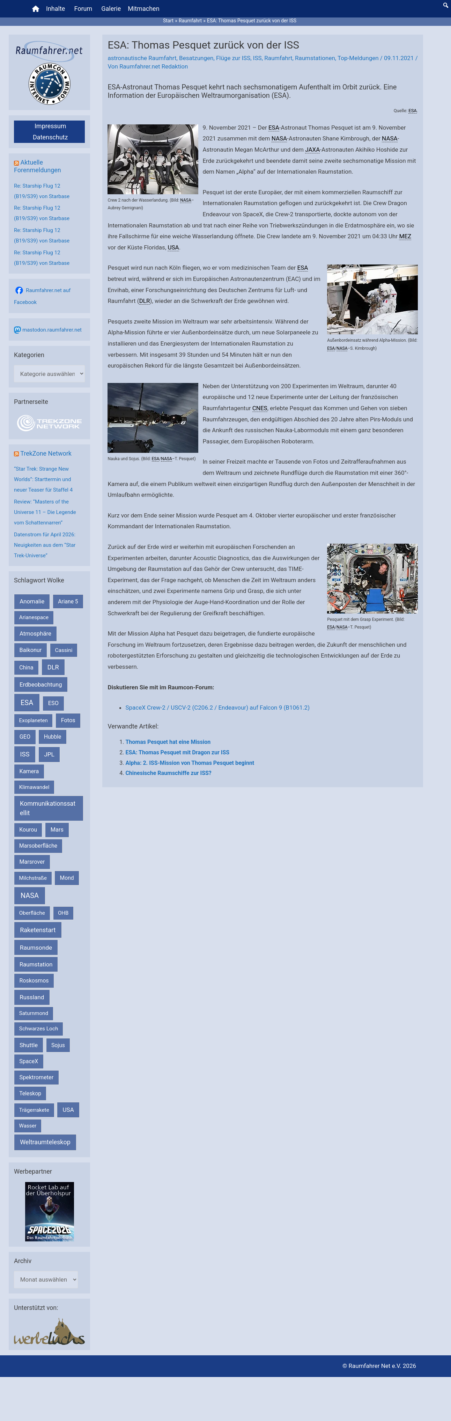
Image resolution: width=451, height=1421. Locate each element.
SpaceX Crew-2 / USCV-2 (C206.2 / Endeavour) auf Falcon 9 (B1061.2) (217, 707)
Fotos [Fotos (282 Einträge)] (68, 720)
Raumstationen (315, 58)
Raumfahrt (278, 58)
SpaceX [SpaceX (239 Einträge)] (28, 1061)
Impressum (50, 126)
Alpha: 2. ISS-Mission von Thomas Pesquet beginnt (189, 763)
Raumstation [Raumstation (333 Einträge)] (36, 964)
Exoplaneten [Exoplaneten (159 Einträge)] (33, 720)
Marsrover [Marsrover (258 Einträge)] (32, 861)
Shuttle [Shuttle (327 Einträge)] (29, 1045)
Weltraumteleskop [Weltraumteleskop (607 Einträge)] (45, 1142)
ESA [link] (412, 110)
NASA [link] (185, 200)
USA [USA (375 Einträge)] (68, 1109)
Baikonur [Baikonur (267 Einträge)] (31, 650)
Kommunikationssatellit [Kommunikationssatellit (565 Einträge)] (47, 808)
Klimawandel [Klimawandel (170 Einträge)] (34, 787)
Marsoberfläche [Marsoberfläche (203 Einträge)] (38, 846)
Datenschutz (50, 137)
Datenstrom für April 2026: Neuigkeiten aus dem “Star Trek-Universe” (44, 545)
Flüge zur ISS (233, 58)
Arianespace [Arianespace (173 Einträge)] (34, 617)
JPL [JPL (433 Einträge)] (49, 754)
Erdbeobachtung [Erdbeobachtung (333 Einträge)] (41, 684)
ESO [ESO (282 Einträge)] (53, 703)
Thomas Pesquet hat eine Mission (167, 742)
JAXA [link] (312, 149)
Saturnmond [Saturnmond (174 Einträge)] (33, 1013)
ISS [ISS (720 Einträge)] (25, 754)
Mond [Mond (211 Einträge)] (67, 878)
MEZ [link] (405, 236)
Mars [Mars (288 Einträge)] (57, 829)
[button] (446, 5)
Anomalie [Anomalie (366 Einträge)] (32, 601)
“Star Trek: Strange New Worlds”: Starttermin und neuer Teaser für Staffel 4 (43, 479)
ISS (257, 58)
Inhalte (55, 8)
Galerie (111, 8)
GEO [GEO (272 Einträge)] (25, 736)
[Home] (36, 8)
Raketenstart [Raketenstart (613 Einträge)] (38, 930)
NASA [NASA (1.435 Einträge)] (30, 896)
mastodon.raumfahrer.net (52, 330)
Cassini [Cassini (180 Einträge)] (63, 650)
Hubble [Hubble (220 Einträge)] (52, 736)
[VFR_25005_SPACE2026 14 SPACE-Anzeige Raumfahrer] (49, 1211)
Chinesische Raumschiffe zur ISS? (168, 773)
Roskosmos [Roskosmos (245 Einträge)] (34, 980)
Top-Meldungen (358, 58)
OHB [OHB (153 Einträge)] (63, 913)
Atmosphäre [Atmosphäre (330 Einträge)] (35, 633)
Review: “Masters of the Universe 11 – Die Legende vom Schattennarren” (45, 512)
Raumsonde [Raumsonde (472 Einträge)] (36, 947)
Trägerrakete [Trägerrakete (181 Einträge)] (34, 1110)
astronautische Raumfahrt (142, 58)
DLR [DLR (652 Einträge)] (53, 667)
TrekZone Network (46, 453)
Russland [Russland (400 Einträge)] (32, 997)
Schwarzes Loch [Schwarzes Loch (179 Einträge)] (38, 1028)
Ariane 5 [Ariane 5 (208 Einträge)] (68, 601)
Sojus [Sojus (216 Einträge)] (58, 1045)
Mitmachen (143, 8)
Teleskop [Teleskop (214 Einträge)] (30, 1093)
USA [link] (173, 247)
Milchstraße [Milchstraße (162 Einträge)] (33, 878)
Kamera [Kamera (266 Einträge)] (29, 771)
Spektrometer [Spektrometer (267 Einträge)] (37, 1077)
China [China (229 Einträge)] (26, 667)
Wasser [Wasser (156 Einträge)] (28, 1126)
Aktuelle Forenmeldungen (37, 166)
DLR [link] (144, 300)
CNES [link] (259, 408)
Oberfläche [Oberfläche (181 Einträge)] (32, 913)
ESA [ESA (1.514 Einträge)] (27, 702)
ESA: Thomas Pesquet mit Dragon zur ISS (177, 752)
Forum (83, 8)
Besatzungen (196, 58)
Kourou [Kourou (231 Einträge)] (28, 829)
